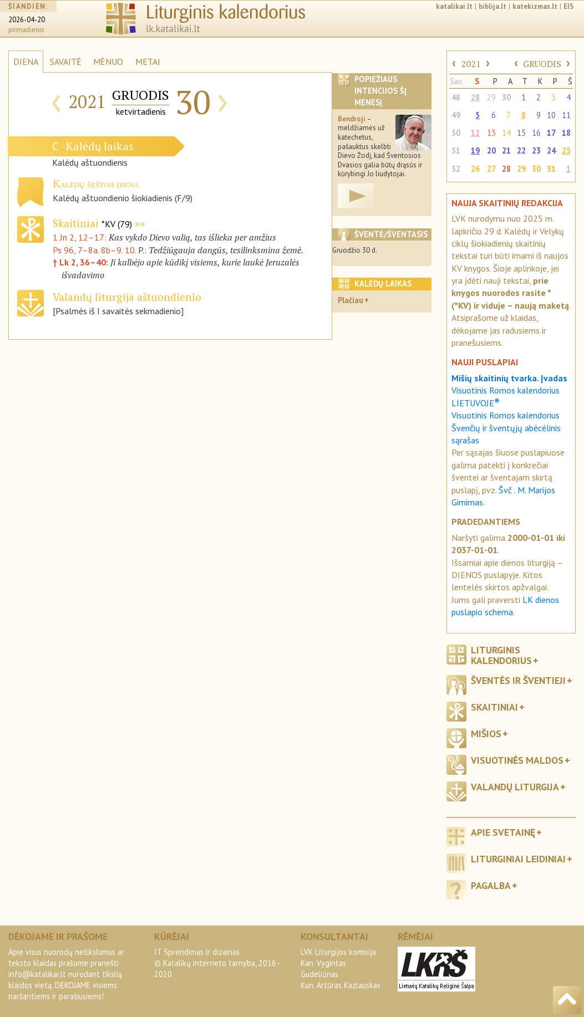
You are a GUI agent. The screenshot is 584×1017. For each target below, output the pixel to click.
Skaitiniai (92, 223)
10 (551, 115)
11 (566, 115)
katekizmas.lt (534, 6)
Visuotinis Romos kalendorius (505, 415)
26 (475, 168)
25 (566, 150)
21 (506, 150)
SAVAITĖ (66, 61)
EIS (568, 6)
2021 (471, 64)
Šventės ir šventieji (518, 680)
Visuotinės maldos (517, 760)
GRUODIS (542, 64)
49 (455, 115)
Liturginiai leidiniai (518, 858)
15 (521, 132)
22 (521, 150)
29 (491, 97)
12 (475, 132)
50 (455, 132)
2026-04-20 (26, 19)
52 (455, 168)
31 (551, 168)
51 (455, 150)
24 (551, 150)
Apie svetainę (503, 832)
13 (491, 132)
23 (536, 150)
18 (566, 132)
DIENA (25, 61)
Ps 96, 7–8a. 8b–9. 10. (94, 249)
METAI (147, 61)
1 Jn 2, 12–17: (81, 237)
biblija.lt (492, 6)
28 (475, 97)
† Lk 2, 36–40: (81, 262)
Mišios (486, 733)
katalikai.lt (454, 6)
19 (475, 150)
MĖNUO (108, 61)
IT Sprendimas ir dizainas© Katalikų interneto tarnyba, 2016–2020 (218, 963)
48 (455, 97)
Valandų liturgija (515, 786)
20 (491, 150)
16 (536, 132)
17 (551, 132)
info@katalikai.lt (37, 974)
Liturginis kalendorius (501, 655)
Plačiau (350, 300)
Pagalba (491, 885)
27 (491, 168)
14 (506, 132)
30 (506, 97)
